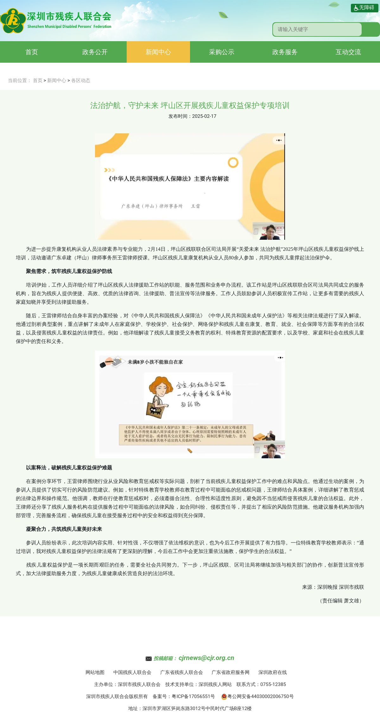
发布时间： (180, 116)
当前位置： (20, 80)
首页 (31, 52)
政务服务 (285, 52)
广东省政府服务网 (231, 672)
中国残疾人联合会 (132, 672)
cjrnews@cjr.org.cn (206, 658)
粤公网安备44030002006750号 (257, 696)
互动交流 (348, 52)
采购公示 (221, 52)
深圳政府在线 (272, 672)
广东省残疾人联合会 (181, 672)
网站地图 (95, 672)
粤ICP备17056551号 (193, 696)
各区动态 (80, 80)
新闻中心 (158, 52)
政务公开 (95, 52)
